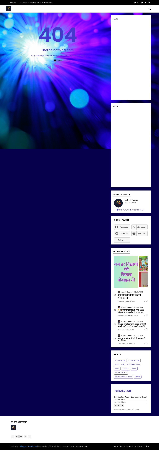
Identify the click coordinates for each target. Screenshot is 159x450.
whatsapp (141, 227)
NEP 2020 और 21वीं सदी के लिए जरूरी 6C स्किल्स (131, 339)
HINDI (117, 369)
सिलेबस (137, 377)
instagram (124, 233)
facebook (124, 227)
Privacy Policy (36, 2)
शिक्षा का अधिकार (121, 373)
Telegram (122, 240)
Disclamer (48, 2)
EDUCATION (119, 364)
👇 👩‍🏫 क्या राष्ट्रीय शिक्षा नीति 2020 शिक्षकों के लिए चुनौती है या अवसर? (131, 311)
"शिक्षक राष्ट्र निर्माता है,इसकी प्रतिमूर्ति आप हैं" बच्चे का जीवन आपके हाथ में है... (132, 325)
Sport (134, 369)
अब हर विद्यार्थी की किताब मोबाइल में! (129, 296)
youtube (141, 233)
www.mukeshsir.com (79, 446)
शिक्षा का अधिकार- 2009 (123, 377)
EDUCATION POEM (133, 364)
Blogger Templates (28, 446)
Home (58, 60)
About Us (12, 2)
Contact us (23, 2)
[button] (149, 8)
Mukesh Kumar (131, 200)
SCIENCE (125, 369)
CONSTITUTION (133, 360)
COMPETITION (120, 360)
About (122, 446)
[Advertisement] (131, 60)
